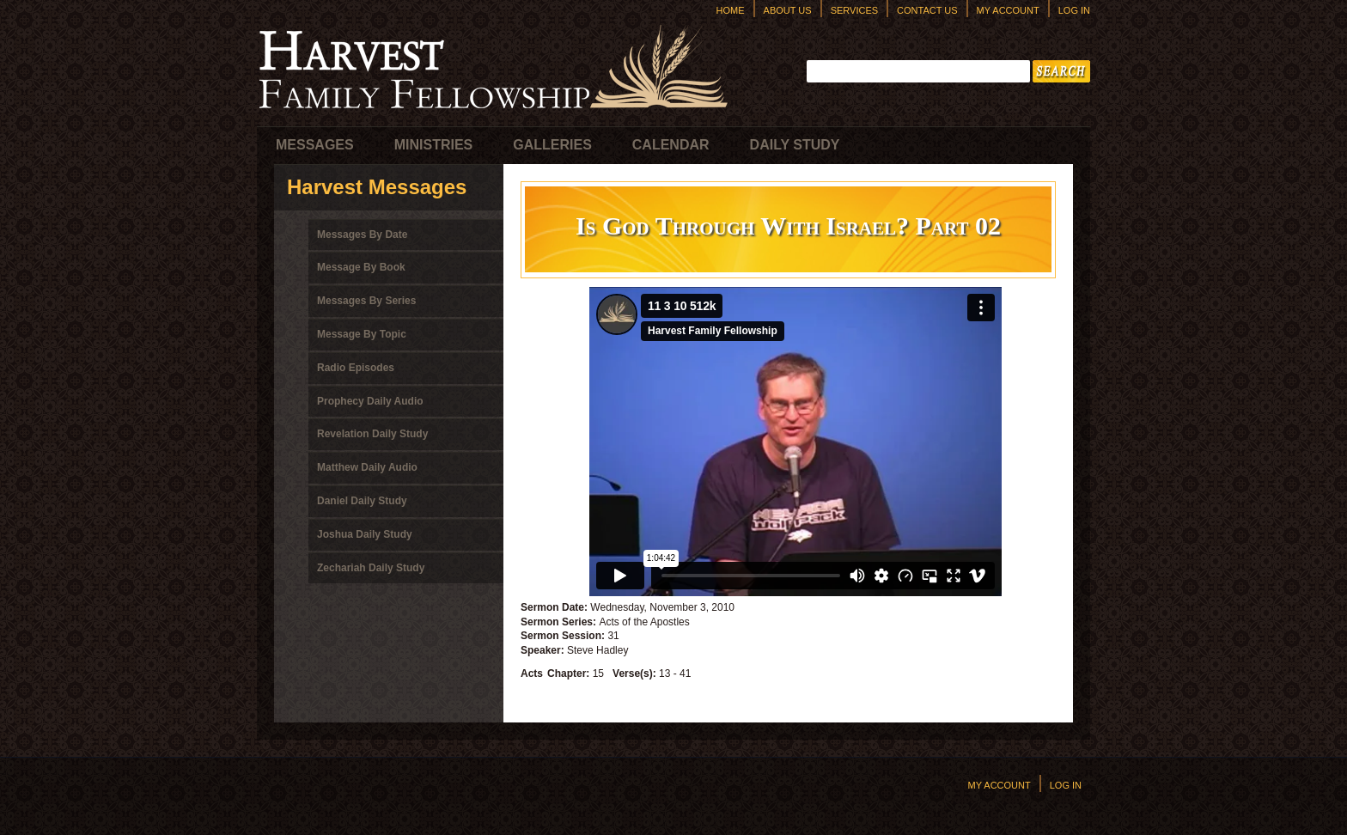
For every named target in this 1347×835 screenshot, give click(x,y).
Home (730, 10)
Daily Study (795, 144)
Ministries (433, 144)
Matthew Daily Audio (367, 467)
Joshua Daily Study (364, 534)
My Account (1008, 10)
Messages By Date (362, 235)
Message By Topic (361, 334)
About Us (788, 10)
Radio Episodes (355, 368)
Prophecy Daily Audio (370, 401)
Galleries (552, 144)
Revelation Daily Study (372, 434)
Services (854, 10)
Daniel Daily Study (362, 501)
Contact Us (927, 10)
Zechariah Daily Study (370, 568)
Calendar (671, 144)
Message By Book (361, 267)
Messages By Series (366, 301)
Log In (1074, 10)
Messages (315, 144)
